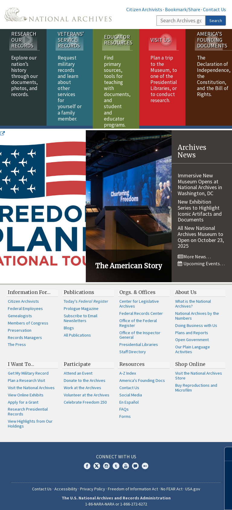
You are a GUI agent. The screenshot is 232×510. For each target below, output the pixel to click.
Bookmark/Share (182, 9)
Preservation (19, 327)
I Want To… (21, 361)
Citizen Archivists (144, 9)
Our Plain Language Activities (192, 346)
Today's (86, 298)
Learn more (178, 499)
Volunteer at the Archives (86, 392)
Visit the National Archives (31, 384)
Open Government (192, 336)
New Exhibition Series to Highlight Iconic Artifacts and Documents (200, 207)
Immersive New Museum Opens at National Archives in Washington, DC (200, 181)
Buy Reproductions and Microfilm (196, 384)
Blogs (69, 325)
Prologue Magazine (81, 305)
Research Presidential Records (28, 408)
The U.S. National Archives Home (58, 14)
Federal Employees (25, 305)
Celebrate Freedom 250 (85, 399)
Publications (79, 289)
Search (215, 20)
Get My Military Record (28, 370)
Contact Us (214, 9)
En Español (129, 399)
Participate (77, 361)
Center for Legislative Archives (139, 300)
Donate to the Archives (84, 377)
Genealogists (20, 312)
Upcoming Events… (201, 260)
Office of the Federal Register (138, 320)
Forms (125, 413)
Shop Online (190, 361)
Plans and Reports (191, 329)
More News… (194, 253)
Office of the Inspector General (139, 332)
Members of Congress (28, 320)
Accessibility (65, 486)
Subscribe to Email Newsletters (80, 315)
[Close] (225, 454)
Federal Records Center (141, 310)
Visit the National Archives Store (198, 372)
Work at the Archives (82, 384)
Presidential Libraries (138, 341)
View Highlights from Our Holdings (30, 420)
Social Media (130, 392)
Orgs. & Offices (137, 289)
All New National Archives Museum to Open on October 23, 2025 (201, 233)
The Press (17, 341)
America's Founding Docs (142, 377)
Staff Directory (132, 348)
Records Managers (25, 334)
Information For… (29, 289)
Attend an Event (78, 370)
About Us (186, 289)
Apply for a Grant (23, 399)
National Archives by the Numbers (197, 313)
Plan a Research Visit (26, 377)
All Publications (77, 332)
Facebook (87, 462)
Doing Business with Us (196, 322)
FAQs (124, 406)
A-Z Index (127, 370)
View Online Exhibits (26, 392)
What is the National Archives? (193, 300)
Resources (132, 361)
